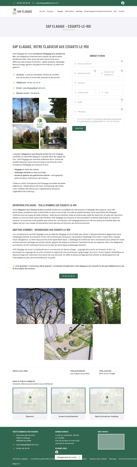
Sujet (78, 102)
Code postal (81, 92)
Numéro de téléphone (107, 73)
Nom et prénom (83, 64)
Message (79, 111)
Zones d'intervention (128, 459)
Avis (115, 11)
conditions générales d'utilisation (108, 119)
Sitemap (112, 459)
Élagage (60, 11)
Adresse (79, 83)
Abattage (79, 11)
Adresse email (82, 73)
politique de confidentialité (92, 121)
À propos (50, 11)
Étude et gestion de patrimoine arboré (98, 11)
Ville (104, 92)
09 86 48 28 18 (33, 82)
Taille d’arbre (69, 11)
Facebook (34, 93)
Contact (121, 11)
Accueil (42, 11)
